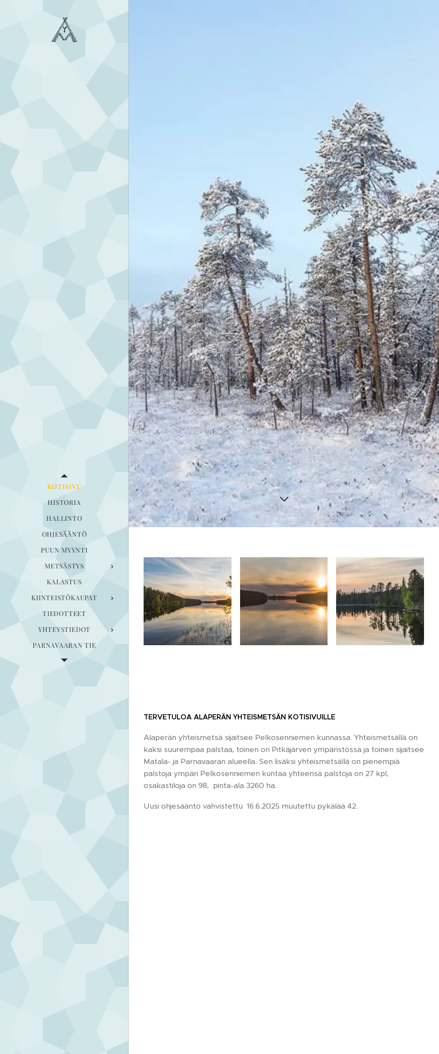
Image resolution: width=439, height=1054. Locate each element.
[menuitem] (64, 487)
